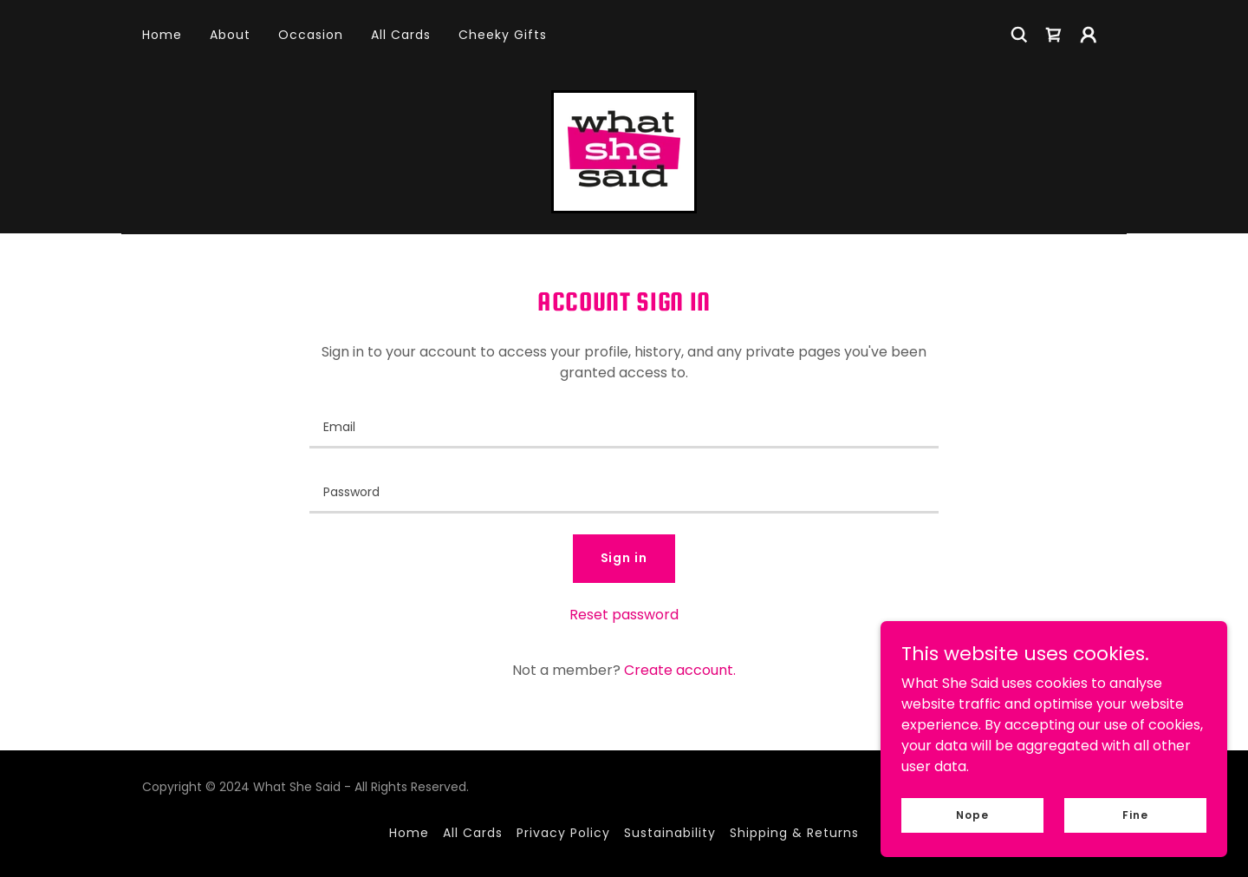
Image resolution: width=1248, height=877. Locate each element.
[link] (1054, 34)
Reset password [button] (624, 615)
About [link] (230, 34)
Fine (1134, 814)
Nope (972, 814)
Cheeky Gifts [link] (502, 34)
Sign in (624, 557)
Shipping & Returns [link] (794, 832)
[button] (1088, 34)
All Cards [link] (401, 34)
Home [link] (162, 34)
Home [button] (409, 832)
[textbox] (623, 426)
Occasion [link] (310, 34)
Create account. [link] (680, 670)
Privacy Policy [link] (563, 832)
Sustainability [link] (670, 832)
